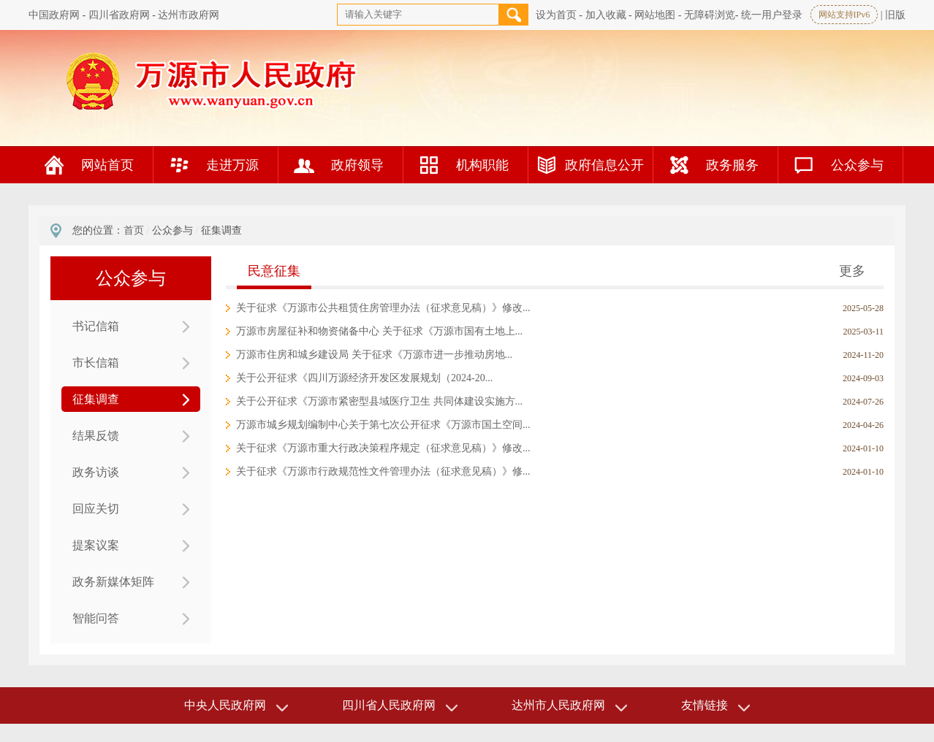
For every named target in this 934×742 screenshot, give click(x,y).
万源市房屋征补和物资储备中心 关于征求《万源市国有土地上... (379, 331)
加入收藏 (605, 14)
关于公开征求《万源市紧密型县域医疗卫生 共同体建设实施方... (379, 401)
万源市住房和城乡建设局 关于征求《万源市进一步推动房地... (374, 354)
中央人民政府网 (225, 705)
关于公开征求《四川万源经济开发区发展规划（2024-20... (364, 377)
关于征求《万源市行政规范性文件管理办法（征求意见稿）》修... (383, 471)
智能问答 (95, 618)
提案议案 (95, 545)
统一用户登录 (771, 14)
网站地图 (654, 14)
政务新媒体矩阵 (113, 581)
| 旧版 (893, 14)
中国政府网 (54, 14)
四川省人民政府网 (389, 705)
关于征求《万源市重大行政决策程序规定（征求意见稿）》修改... (383, 448)
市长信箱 (95, 362)
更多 (852, 271)
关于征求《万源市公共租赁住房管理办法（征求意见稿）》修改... (383, 307)
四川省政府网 (119, 14)
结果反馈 (95, 435)
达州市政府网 (188, 14)
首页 (134, 230)
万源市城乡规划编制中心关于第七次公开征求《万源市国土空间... (383, 424)
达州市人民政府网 (558, 705)
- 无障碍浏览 (706, 14)
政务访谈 (95, 472)
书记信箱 (95, 326)
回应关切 (95, 508)
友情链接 (704, 705)
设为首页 (556, 14)
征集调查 (95, 399)
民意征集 (274, 271)
